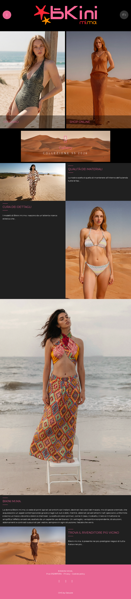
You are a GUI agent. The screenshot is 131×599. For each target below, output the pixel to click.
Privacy (67, 574)
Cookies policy (78, 574)
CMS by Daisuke (65, 593)
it (124, 14)
